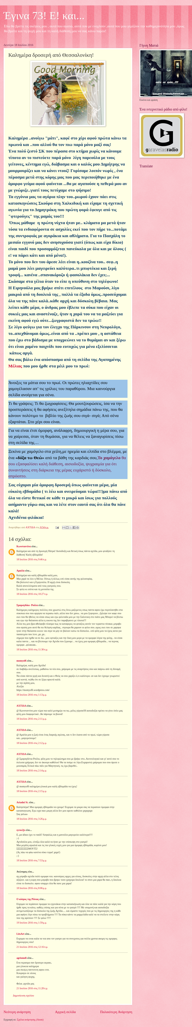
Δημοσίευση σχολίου (23, 995)
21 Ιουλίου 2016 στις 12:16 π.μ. (32, 947)
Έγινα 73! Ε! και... (44, 16)
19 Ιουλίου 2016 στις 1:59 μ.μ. (31, 922)
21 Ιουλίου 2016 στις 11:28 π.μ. (32, 988)
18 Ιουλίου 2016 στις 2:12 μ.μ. (31, 743)
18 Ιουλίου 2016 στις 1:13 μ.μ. (31, 694)
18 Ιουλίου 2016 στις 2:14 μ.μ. (31, 770)
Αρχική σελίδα (65, 1012)
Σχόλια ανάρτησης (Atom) (30, 1019)
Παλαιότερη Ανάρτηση (116, 1012)
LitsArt (20, 934)
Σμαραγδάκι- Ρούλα (27, 605)
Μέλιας (15, 366)
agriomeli (21, 958)
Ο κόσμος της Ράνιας (27, 899)
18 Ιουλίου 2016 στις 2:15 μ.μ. (31, 791)
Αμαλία (20, 570)
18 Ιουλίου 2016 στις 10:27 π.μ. (32, 594)
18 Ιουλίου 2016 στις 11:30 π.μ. (32, 649)
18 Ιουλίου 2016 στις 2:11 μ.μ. (31, 718)
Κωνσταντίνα (23, 546)
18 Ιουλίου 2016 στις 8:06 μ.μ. (31, 888)
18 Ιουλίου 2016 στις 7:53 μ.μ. (31, 860)
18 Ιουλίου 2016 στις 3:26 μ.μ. (31, 819)
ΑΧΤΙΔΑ (21, 705)
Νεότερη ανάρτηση (17, 1012)
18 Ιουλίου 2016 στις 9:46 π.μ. (31, 559)
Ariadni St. (22, 802)
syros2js (20, 830)
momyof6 (21, 660)
